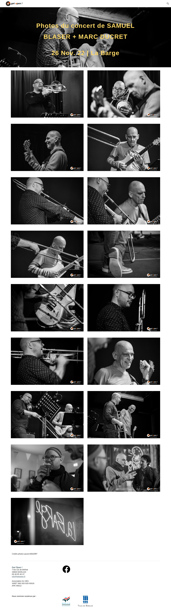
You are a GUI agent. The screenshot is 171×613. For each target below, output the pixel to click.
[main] (85, 37)
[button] (168, 4)
